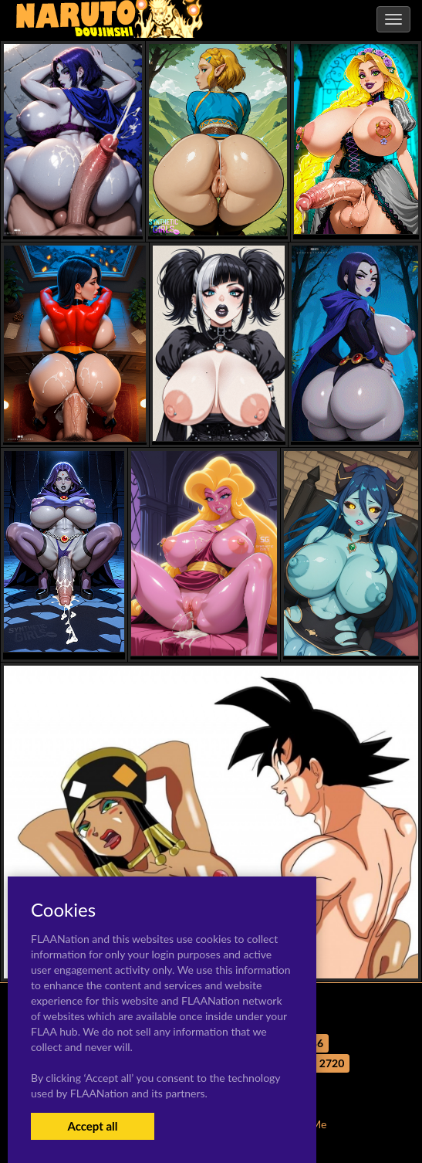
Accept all (92, 1126)
